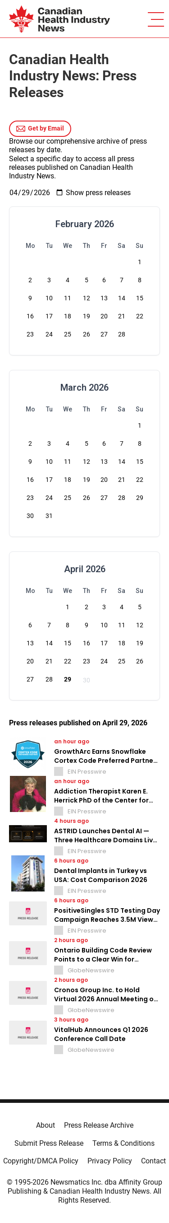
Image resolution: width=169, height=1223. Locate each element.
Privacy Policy (109, 1161)
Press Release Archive (98, 1125)
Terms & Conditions (123, 1143)
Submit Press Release (48, 1143)
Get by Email (40, 128)
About (45, 1125)
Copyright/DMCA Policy (40, 1161)
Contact (153, 1161)
